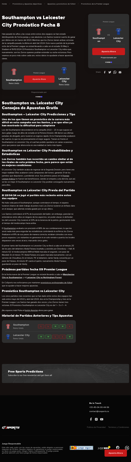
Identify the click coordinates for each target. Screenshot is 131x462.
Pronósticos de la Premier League (95, 4)
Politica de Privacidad (96, 427)
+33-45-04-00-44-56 (99, 407)
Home (4, 4)
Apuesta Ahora (39, 79)
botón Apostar (31, 310)
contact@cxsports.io (99, 411)
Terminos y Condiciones (118, 427)
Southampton (10, 228)
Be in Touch (95, 403)
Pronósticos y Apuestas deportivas (27, 4)
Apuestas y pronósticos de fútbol (61, 4)
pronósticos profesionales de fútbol (56, 282)
